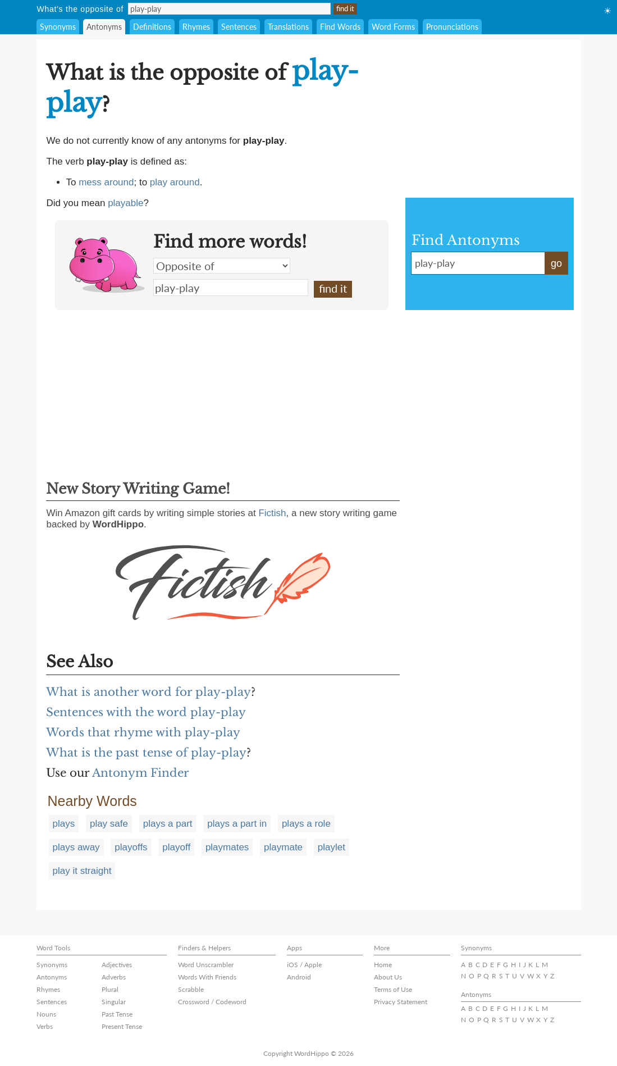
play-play (230, 287)
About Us (388, 977)
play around (175, 182)
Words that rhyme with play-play (143, 732)
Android (299, 977)
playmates (227, 847)
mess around (106, 182)
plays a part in (237, 823)
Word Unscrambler (206, 964)
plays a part (168, 823)
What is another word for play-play (148, 692)
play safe (109, 823)
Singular (114, 1001)
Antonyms (104, 26)
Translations (288, 26)
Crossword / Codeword (212, 1001)
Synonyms (58, 26)
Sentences (239, 26)
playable (125, 203)
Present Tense (122, 1026)
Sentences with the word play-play (146, 712)
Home (383, 964)
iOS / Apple (304, 964)
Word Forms (393, 26)
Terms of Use (393, 989)
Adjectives (117, 964)
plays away (76, 847)
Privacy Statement (400, 1001)
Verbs (44, 1026)
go (556, 263)
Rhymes (196, 26)
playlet (331, 847)
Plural (110, 989)
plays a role (306, 823)
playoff (176, 847)
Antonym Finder (140, 773)
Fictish (272, 513)
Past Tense (117, 1014)
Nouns (46, 1014)
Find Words (340, 26)
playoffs (131, 847)
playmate (283, 847)
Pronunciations (452, 26)
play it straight (82, 870)
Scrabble (191, 989)
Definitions (152, 26)
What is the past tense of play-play (146, 752)
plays (64, 823)
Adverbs (114, 977)
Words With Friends (207, 977)
